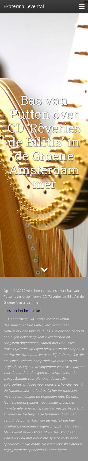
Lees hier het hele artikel (22, 310)
